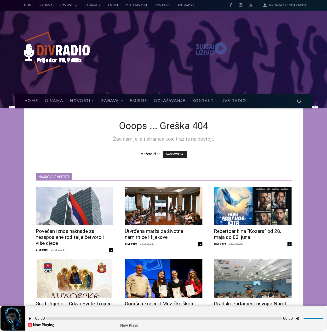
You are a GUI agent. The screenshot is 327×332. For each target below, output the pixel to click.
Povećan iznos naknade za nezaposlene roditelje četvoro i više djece (70, 237)
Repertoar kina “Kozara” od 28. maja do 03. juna (247, 234)
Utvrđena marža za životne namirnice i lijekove (154, 234)
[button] (299, 101)
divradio (42, 249)
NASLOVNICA (174, 154)
